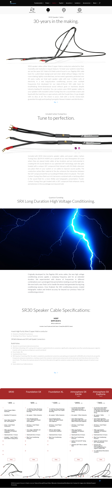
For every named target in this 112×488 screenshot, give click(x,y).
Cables (54, 3)
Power (47, 3)
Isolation (77, 3)
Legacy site (83, 483)
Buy (55, 102)
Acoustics (69, 3)
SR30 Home (32, 12)
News (94, 3)
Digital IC (79, 12)
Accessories (86, 3)
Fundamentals (38, 3)
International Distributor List (64, 483)
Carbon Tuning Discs (59, 114)
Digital (61, 3)
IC (63, 12)
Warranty (54, 483)
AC (48, 12)
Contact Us (76, 483)
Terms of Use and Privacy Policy (43, 483)
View (11, 460)
